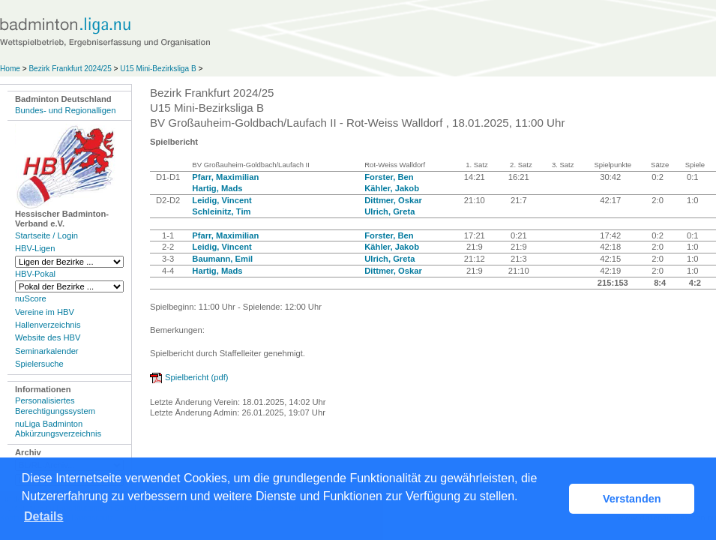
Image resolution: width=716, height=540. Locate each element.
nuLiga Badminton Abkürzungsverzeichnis (58, 428)
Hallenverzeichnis (48, 324)
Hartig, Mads (217, 188)
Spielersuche (39, 363)
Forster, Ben (388, 177)
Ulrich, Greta (389, 211)
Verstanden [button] (632, 499)
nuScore (30, 298)
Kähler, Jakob (391, 188)
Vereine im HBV (44, 312)
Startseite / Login (46, 235)
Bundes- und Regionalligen (65, 110)
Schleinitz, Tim (221, 211)
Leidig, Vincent (221, 200)
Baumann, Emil (222, 258)
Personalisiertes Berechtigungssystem (55, 405)
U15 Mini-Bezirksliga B (159, 68)
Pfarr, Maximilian (225, 177)
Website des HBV (47, 337)
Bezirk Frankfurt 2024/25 (70, 68)
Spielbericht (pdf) (197, 377)
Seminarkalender (47, 351)
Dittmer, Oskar (392, 200)
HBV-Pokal (35, 273)
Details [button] (43, 516)
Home (10, 68)
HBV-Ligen (35, 248)
